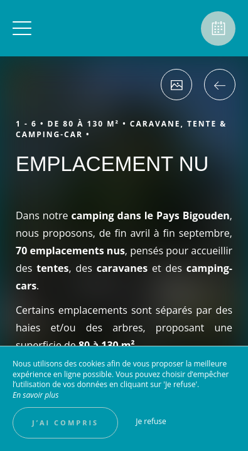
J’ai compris (65, 422)
